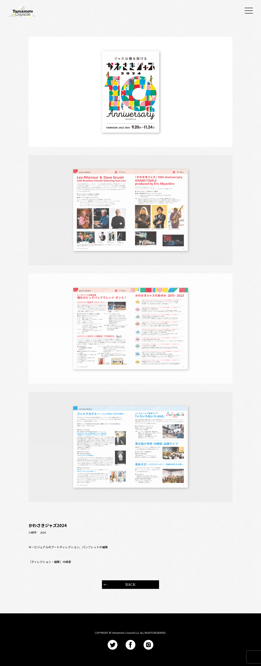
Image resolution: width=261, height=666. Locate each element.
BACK (130, 585)
